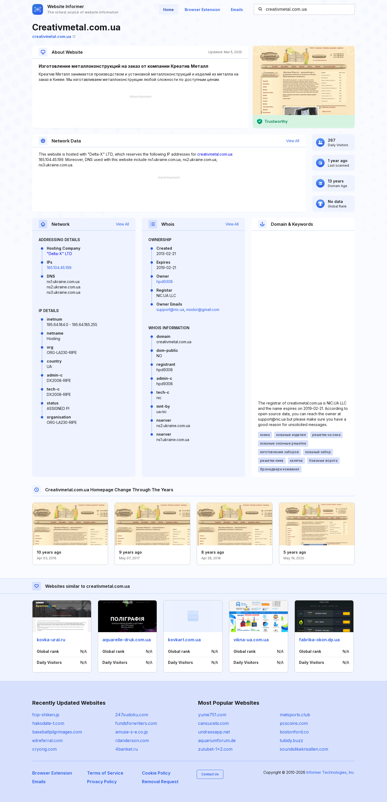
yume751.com (212, 714)
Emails (237, 9)
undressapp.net (214, 732)
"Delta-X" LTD (59, 253)
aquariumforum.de (217, 740)
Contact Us (210, 774)
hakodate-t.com (48, 723)
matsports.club (295, 714)
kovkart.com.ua (184, 639)
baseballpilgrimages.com (57, 732)
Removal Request (160, 781)
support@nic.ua (170, 309)
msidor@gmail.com (202, 309)
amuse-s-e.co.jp (131, 732)
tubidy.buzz (291, 740)
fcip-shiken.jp (45, 714)
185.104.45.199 (59, 267)
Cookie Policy (156, 773)
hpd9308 (164, 281)
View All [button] (292, 141)
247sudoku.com (131, 714)
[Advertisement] (140, 111)
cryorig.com (44, 749)
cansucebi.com (213, 723)
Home (168, 9)
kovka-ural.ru (51, 639)
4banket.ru (126, 749)
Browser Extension (202, 9)
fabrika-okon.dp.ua (319, 639)
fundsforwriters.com (136, 723)
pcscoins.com (294, 723)
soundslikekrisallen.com (304, 749)
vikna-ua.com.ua (251, 639)
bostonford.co (294, 732)
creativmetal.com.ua (53, 36)
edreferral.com (47, 740)
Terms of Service (105, 773)
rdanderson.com (132, 740)
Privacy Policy (102, 781)
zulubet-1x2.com (215, 749)
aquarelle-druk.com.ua (126, 639)
